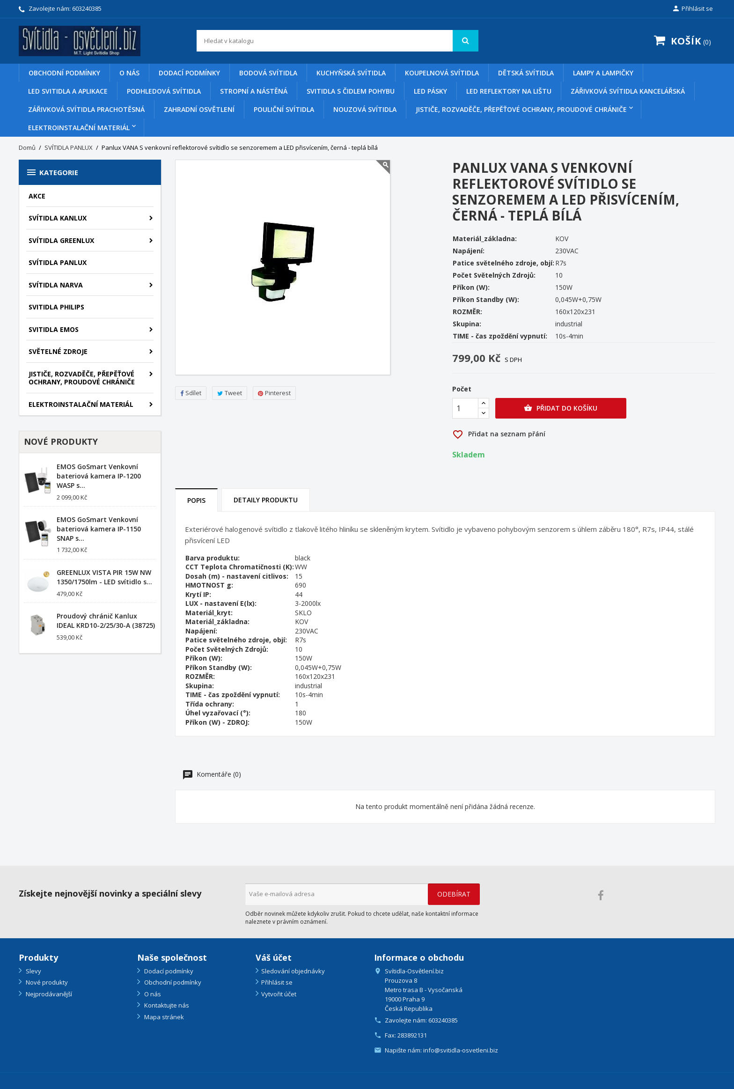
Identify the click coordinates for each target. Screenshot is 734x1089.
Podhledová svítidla (164, 91)
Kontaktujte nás (166, 1005)
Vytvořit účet (278, 994)
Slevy (32, 971)
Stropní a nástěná (253, 91)
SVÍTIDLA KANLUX (58, 217)
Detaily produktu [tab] (266, 499)
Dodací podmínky (189, 72)
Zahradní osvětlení (199, 109)
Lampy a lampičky (603, 72)
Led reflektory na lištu (508, 91)
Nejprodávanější (48, 994)
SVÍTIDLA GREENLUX (61, 240)
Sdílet (190, 393)
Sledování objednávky (293, 971)
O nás (129, 72)
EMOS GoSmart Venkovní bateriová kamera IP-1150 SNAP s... (99, 529)
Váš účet (274, 957)
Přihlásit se (277, 982)
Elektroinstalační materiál (79, 127)
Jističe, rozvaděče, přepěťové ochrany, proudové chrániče (521, 109)
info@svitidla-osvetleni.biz (460, 1050)
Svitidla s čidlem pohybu (351, 91)
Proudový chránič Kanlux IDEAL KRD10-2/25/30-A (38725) (106, 620)
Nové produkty (46, 982)
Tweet (229, 393)
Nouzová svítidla (364, 109)
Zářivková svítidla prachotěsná (86, 109)
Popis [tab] (196, 500)
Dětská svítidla (526, 72)
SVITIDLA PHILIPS (56, 306)
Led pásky (430, 91)
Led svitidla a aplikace (68, 91)
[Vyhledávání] (338, 41)
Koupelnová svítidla (442, 72)
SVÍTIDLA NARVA (56, 284)
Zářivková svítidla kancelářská (628, 91)
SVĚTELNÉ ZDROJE (58, 351)
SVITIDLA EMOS (54, 329)
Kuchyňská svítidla (351, 72)
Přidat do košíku (560, 408)
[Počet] (465, 408)
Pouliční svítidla (284, 109)
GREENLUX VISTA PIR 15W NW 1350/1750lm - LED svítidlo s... (104, 577)
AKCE (37, 195)
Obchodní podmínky (64, 72)
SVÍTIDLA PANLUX (58, 262)
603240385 (87, 8)
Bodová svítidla (268, 72)
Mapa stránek (163, 1017)
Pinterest (274, 393)
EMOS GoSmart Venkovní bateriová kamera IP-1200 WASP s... (99, 476)
